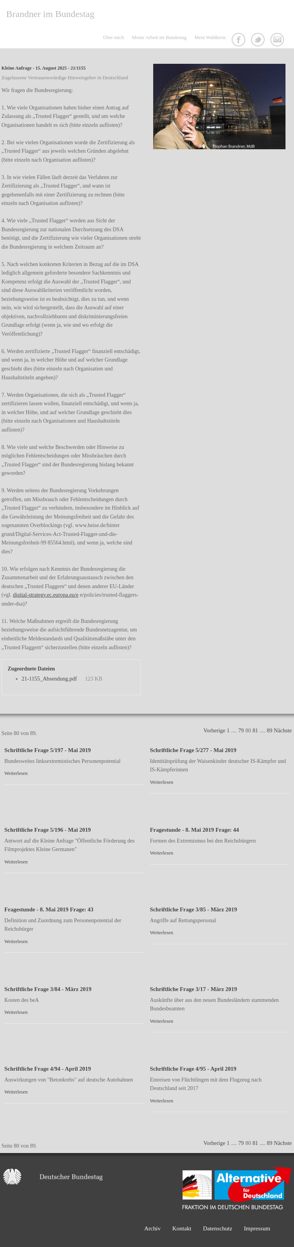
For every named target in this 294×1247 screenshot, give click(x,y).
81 (255, 730)
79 (241, 730)
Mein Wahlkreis (210, 37)
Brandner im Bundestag (50, 14)
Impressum (257, 1228)
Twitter (259, 40)
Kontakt (278, 40)
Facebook (239, 40)
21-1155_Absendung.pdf (49, 679)
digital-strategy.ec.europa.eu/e (46, 595)
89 (269, 730)
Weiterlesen (15, 773)
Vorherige (214, 730)
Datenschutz (217, 1228)
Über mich (113, 37)
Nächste (283, 730)
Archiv (152, 1228)
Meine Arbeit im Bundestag (159, 37)
